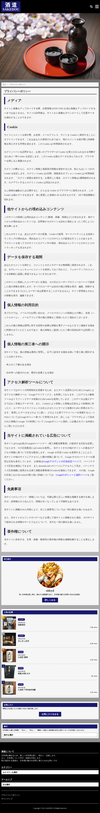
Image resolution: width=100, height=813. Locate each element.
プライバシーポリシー (10, 795)
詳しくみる (50, 600)
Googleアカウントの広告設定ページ (61, 461)
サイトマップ (6, 799)
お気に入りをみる (50, 714)
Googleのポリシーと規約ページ (71, 475)
